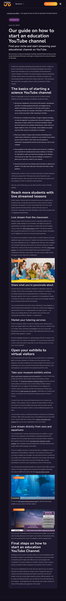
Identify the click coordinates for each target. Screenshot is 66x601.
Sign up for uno (51, 4)
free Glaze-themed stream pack (28, 501)
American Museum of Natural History (32, 381)
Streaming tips (14, 20)
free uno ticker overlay (42, 472)
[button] (20, 4)
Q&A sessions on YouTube (28, 391)
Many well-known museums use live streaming (25, 376)
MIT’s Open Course (29, 228)
